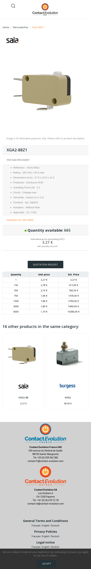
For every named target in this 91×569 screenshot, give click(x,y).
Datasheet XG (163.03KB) (20, 220)
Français (36, 525)
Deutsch (55, 525)
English (45, 525)
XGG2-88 (23, 397)
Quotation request (45, 264)
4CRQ (68, 397)
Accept (46, 563)
